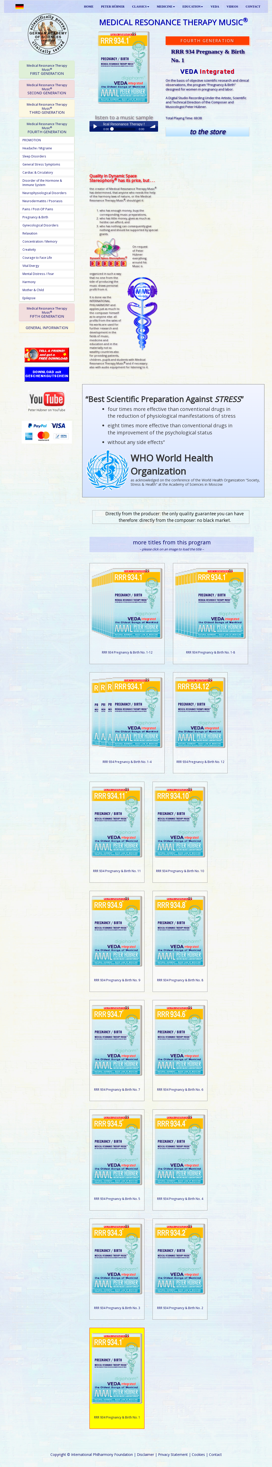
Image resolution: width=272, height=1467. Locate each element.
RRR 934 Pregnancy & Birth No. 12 (200, 762)
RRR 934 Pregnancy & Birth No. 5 (117, 1199)
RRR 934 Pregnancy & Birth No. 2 (180, 1308)
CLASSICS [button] (140, 6)
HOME (89, 6)
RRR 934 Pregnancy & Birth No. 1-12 (127, 652)
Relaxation (29, 233)
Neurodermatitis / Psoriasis (42, 201)
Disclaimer (145, 1454)
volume (152, 126)
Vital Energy (30, 266)
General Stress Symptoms (41, 164)
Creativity (29, 249)
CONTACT (253, 6)
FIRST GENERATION (47, 69)
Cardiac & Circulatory (37, 172)
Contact (215, 1454)
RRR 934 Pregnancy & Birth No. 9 (117, 980)
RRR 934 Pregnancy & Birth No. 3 (117, 1308)
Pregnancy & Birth (35, 217)
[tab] (46, 69)
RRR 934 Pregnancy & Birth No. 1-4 (127, 762)
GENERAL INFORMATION (47, 327)
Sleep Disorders (34, 156)
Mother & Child (33, 290)
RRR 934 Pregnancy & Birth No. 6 (180, 1089)
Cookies (198, 1454)
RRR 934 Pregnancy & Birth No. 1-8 (210, 652)
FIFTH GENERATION (47, 312)
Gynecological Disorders (40, 225)
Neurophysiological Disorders (44, 193)
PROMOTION (31, 140)
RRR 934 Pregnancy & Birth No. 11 (117, 871)
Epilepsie (29, 298)
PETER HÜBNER (113, 6)
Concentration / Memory (39, 241)
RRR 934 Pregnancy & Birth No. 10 (180, 871)
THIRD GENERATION (47, 108)
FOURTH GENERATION (47, 128)
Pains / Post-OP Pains (37, 209)
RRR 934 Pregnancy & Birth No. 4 (180, 1199)
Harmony (29, 282)
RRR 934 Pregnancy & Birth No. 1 (117, 1417)
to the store (207, 131)
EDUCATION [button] (193, 6)
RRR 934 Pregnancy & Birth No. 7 (117, 1089)
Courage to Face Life (37, 257)
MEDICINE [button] (166, 6)
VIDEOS (232, 6)
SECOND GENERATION (47, 89)
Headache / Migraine (37, 148)
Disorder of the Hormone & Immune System (42, 182)
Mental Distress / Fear (38, 274)
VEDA (214, 6)
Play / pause (94, 126)
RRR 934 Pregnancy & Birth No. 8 (180, 980)
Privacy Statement (173, 1454)
